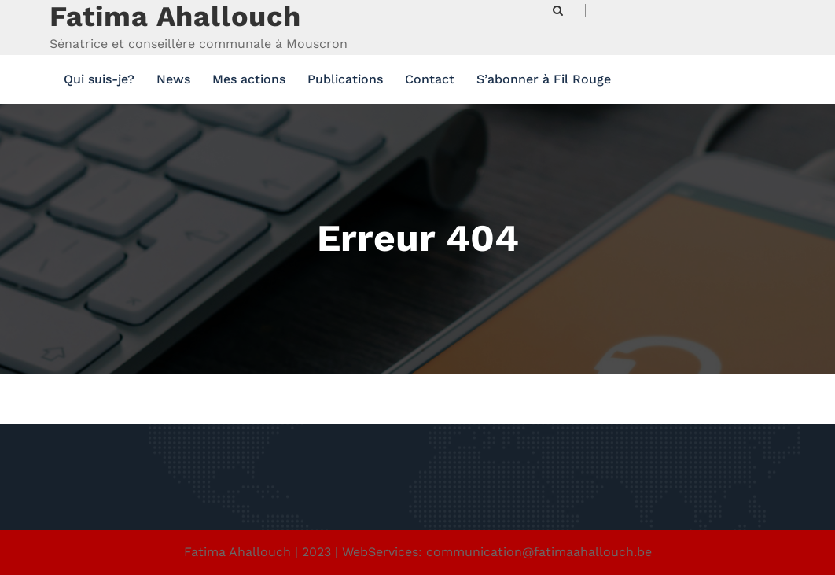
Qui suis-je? (99, 79)
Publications (345, 79)
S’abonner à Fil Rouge (543, 79)
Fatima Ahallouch (175, 16)
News (173, 79)
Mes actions (248, 79)
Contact (429, 79)
